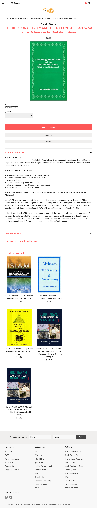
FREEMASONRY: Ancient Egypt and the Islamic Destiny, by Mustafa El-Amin (19, 351)
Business (38, 451)
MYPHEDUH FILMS (42, 470)
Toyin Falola (70, 462)
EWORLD (38, 455)
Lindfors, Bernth (71, 470)
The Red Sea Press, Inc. (74, 459)
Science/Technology (43, 480)
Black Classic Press (72, 455)
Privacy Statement (12, 459)
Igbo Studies (40, 462)
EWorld (67, 477)
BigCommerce (66, 505)
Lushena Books (71, 484)
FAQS (7, 455)
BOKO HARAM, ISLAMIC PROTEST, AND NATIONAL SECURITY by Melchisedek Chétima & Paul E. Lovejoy (19, 411)
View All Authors (71, 487)
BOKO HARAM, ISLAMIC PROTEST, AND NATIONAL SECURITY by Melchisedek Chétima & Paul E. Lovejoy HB (49, 352)
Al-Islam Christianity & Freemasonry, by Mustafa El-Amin (49, 296)
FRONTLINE (39, 459)
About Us (8, 451)
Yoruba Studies (41, 484)
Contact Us (9, 466)
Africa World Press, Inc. (74, 451)
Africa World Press (72, 473)
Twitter (10, 497)
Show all (38, 487)
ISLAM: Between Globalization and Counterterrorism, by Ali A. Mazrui (19, 296)
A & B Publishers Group (74, 466)
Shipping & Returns (12, 470)
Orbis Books (39, 477)
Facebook (6, 497)
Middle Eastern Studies (44, 466)
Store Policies (10, 462)
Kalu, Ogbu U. (70, 480)
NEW (36, 473)
